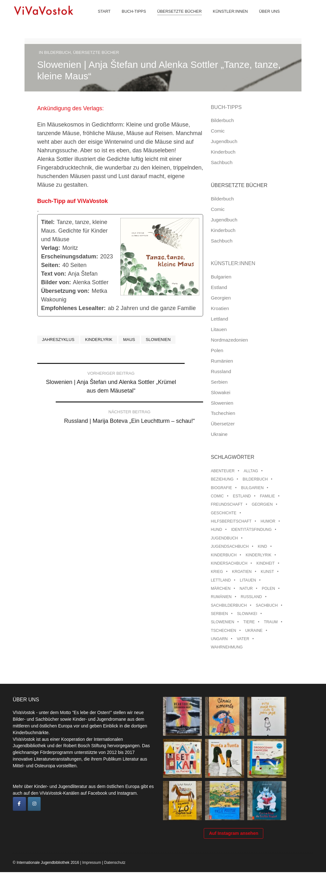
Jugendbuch (224, 141)
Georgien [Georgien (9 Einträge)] (262, 504)
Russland (221, 371)
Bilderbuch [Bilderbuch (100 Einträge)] (255, 479)
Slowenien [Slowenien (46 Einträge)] (222, 622)
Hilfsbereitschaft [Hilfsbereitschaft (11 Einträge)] (231, 521)
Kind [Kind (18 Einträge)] (262, 546)
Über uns (264, 19)
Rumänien (222, 361)
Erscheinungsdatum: (69, 256)
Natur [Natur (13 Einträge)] (246, 588)
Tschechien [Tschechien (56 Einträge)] (223, 630)
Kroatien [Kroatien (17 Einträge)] (242, 571)
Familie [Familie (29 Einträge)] (267, 496)
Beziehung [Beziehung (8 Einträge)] (222, 479)
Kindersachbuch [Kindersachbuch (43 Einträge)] (229, 563)
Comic (217, 131)
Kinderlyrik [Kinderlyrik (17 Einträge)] (259, 555)
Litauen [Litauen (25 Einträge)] (248, 580)
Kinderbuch (223, 152)
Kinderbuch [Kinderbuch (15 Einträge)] (224, 555)
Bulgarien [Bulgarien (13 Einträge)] (252, 488)
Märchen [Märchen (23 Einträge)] (220, 588)
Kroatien (220, 308)
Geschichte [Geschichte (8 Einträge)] (223, 513)
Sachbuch (221, 162)
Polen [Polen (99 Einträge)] (268, 588)
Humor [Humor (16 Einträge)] (268, 521)
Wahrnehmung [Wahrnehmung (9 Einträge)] (227, 647)
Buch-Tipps (129, 19)
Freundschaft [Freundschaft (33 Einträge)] (227, 504)
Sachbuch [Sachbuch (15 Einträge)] (267, 605)
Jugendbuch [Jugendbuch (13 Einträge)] (224, 538)
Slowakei (220, 392)
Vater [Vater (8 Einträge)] (243, 639)
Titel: (48, 222)
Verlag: (50, 248)
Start (99, 19)
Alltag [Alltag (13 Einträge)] (251, 471)
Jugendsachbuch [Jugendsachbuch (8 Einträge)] (230, 546)
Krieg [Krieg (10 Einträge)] (217, 571)
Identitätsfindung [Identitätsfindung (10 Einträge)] (251, 529)
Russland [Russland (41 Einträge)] (251, 597)
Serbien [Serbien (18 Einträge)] (219, 613)
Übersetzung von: (65, 291)
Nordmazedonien (229, 340)
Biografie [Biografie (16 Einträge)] (221, 488)
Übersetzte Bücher (174, 19)
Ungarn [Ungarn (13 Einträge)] (219, 639)
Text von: (53, 274)
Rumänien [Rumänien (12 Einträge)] (221, 597)
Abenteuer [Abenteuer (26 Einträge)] (223, 471)
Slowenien (158, 339)
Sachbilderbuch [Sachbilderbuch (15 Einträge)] (229, 605)
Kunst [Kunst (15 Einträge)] (267, 571)
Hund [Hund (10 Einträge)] (216, 529)
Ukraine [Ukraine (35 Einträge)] (253, 630)
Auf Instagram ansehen (233, 850)
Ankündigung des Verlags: (71, 108)
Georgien (221, 297)
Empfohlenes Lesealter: (73, 308)
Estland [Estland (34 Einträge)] (242, 496)
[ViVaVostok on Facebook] (19, 804)
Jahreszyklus (58, 339)
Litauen (219, 329)
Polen (217, 350)
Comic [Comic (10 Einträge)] (217, 496)
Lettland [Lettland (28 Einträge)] (221, 580)
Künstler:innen (225, 19)
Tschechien (223, 413)
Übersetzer (223, 423)
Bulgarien (221, 276)
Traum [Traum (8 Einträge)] (271, 622)
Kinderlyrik (98, 339)
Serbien (219, 382)
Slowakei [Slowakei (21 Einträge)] (247, 613)
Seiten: (50, 265)
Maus (129, 339)
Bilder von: (56, 282)
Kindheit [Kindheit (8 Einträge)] (266, 563)
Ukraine (219, 434)
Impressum (91, 879)
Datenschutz (114, 879)
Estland (219, 287)
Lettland (219, 319)
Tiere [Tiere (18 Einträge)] (249, 622)
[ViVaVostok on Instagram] (34, 804)
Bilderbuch (57, 52)
